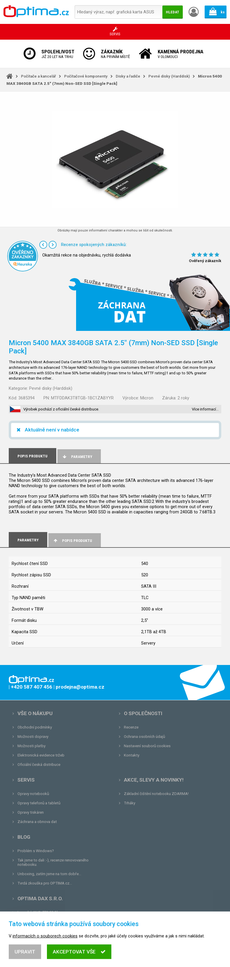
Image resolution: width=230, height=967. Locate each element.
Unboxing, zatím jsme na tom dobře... (49, 874)
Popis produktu (72, 540)
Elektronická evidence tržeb (40, 755)
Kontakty (131, 755)
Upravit (25, 957)
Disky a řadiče (128, 76)
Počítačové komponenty (86, 76)
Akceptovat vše (79, 957)
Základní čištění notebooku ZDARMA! (156, 793)
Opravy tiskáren (30, 812)
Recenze (131, 727)
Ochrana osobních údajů (144, 736)
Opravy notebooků (33, 793)
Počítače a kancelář (38, 76)
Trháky (129, 803)
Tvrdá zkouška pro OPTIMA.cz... (44, 883)
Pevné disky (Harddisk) (169, 76)
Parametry (77, 456)
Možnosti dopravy (32, 736)
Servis (26, 780)
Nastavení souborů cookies (147, 746)
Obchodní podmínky (34, 727)
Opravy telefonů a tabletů (38, 803)
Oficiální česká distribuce (38, 764)
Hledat (172, 12)
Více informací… (205, 409)
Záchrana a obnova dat (37, 821)
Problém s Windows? (35, 851)
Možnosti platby (31, 746)
